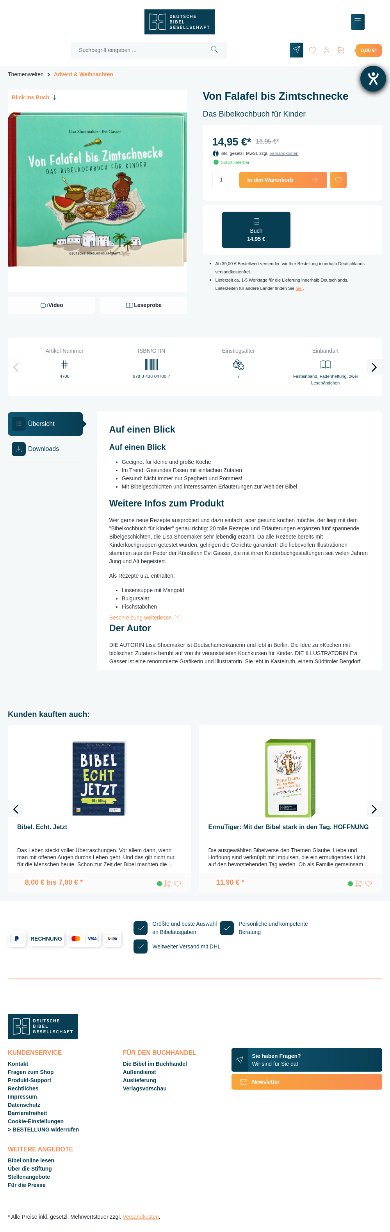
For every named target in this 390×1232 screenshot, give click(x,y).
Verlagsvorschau (145, 1088)
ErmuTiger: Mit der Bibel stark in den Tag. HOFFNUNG (288, 827)
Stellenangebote (29, 1177)
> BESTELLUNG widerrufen (43, 1129)
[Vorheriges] (15, 367)
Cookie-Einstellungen (36, 1121)
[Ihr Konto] (326, 48)
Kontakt (18, 1064)
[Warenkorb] (359, 50)
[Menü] (358, 22)
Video (51, 305)
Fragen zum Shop (30, 1072)
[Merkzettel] (312, 48)
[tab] (45, 424)
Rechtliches (23, 1088)
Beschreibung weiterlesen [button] (145, 617)
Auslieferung (140, 1080)
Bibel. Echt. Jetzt (42, 827)
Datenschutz (24, 1105)
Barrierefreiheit (27, 1113)
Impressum (22, 1097)
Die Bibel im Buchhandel (155, 1064)
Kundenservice (35, 1052)
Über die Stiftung (30, 1169)
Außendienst (139, 1072)
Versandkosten (283, 153)
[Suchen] (214, 50)
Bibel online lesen (31, 1160)
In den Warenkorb (283, 180)
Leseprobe (143, 305)
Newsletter (256, 1082)
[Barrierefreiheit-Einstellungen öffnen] (373, 79)
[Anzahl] (224, 179)
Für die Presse (27, 1185)
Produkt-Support (29, 1080)
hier (299, 288)
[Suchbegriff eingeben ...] (137, 50)
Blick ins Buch (35, 97)
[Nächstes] (374, 367)
